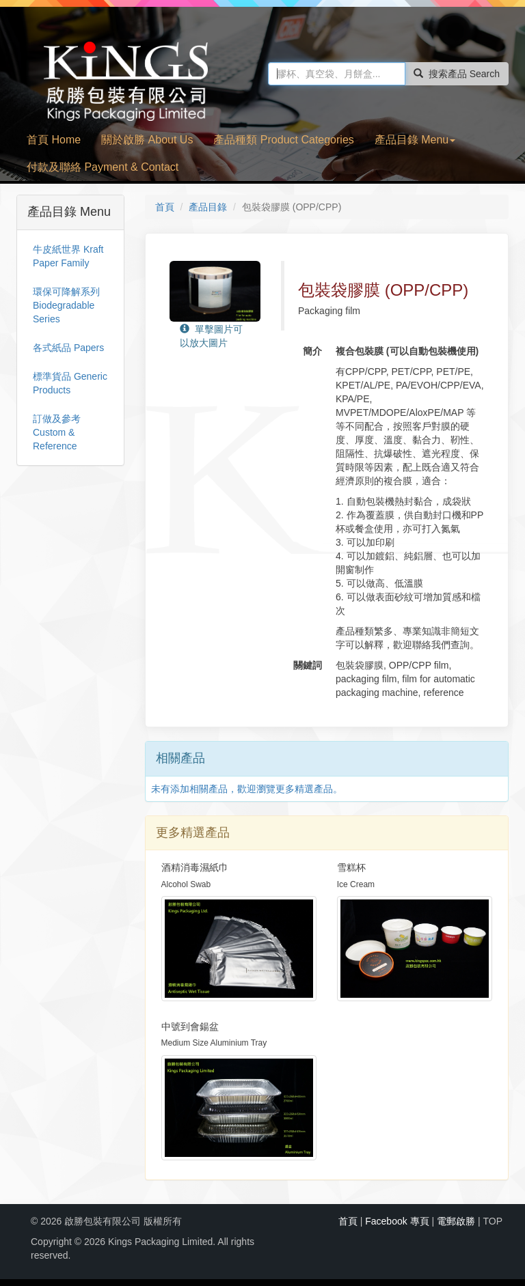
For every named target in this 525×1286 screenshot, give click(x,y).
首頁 (164, 206)
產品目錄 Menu (415, 139)
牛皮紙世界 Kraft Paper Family (68, 256)
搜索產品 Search (457, 73)
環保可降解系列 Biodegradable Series (66, 305)
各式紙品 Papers (68, 347)
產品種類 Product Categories (283, 139)
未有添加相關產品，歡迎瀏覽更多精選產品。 (246, 788)
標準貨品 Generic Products (70, 383)
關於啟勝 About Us (147, 139)
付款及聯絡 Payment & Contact (102, 167)
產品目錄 (208, 206)
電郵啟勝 (456, 1221)
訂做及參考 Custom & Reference (57, 432)
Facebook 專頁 (397, 1221)
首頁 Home (54, 139)
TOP (492, 1221)
